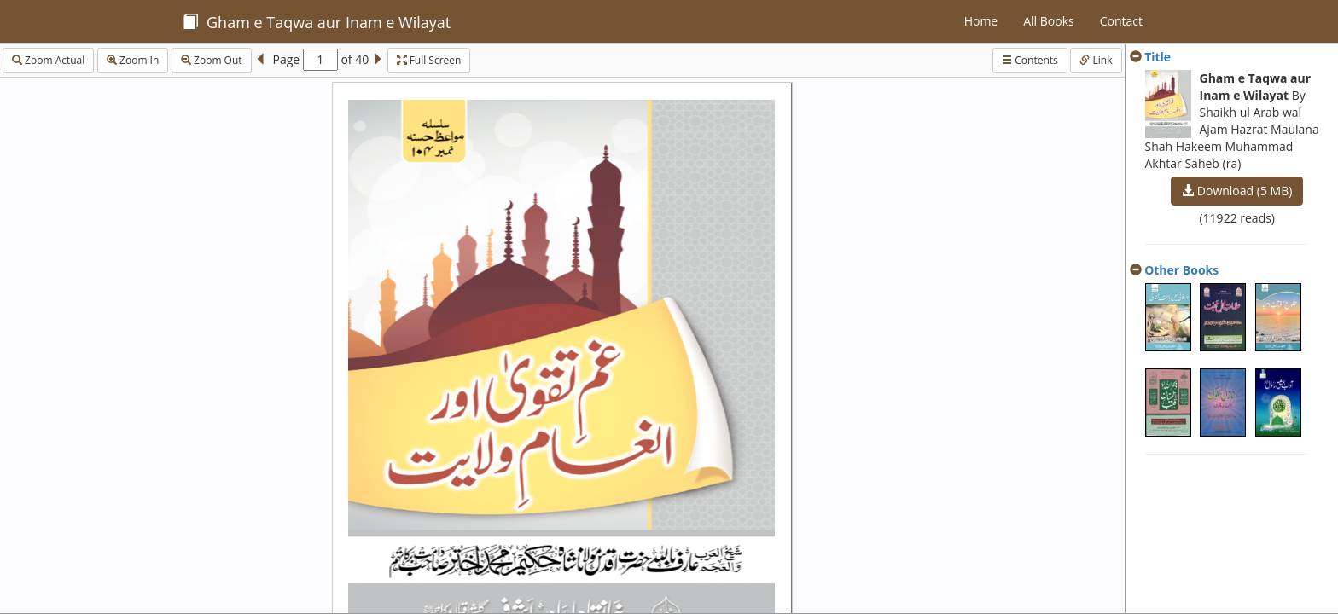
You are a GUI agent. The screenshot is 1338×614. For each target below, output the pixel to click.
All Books (1048, 21)
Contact (1121, 21)
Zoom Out (211, 60)
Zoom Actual (48, 60)
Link (1095, 60)
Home (981, 21)
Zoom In (133, 60)
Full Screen (429, 60)
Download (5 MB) (1237, 190)
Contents (1030, 60)
